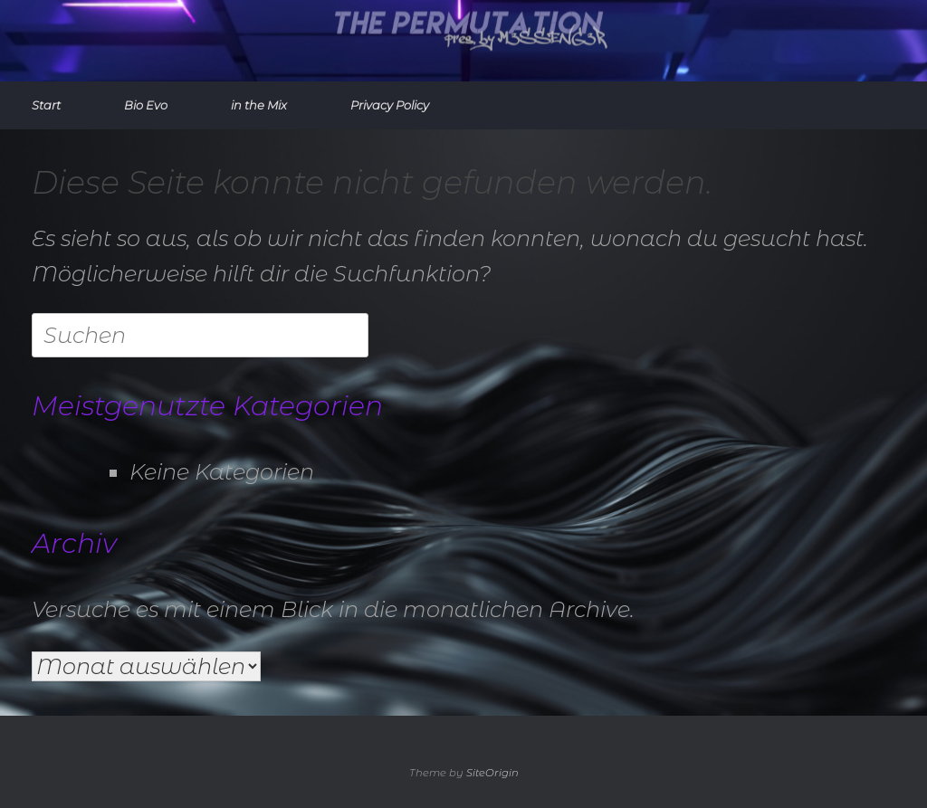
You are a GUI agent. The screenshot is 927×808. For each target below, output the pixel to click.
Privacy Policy (389, 105)
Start (46, 105)
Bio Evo (145, 105)
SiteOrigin (492, 772)
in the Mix (259, 105)
